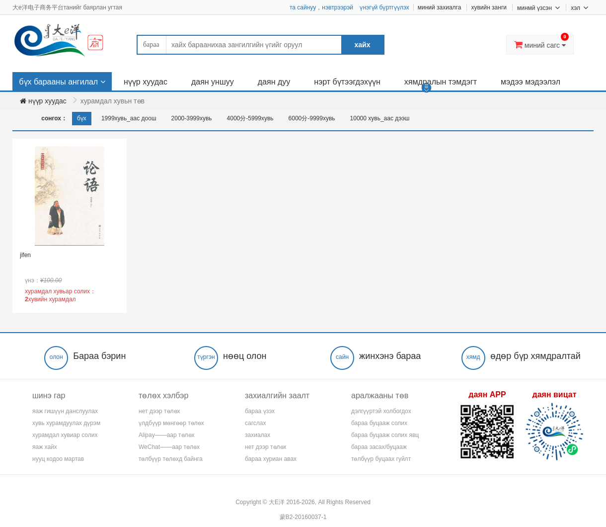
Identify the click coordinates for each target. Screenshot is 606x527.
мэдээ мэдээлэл (530, 82)
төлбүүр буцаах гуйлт (381, 458)
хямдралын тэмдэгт (440, 82)
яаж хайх (44, 446)
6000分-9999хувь (312, 118)
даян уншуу (212, 82)
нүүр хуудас (145, 82)
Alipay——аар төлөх (167, 435)
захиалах (257, 435)
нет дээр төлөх (159, 411)
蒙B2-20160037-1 (303, 517)
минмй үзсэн (538, 7)
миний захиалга (439, 7)
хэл (579, 7)
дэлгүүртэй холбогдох (381, 411)
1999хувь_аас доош (128, 118)
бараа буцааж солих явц (385, 435)
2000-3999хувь (191, 118)
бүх (81, 118)
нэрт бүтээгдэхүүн (347, 82)
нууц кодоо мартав (58, 458)
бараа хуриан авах (271, 458)
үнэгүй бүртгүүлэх (384, 7)
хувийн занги (489, 7)
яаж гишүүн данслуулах (65, 411)
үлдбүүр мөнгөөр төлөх (171, 423)
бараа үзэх (260, 411)
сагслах (255, 423)
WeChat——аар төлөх (169, 446)
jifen (25, 255)
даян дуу (274, 82)
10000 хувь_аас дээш (380, 118)
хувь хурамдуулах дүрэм (66, 423)
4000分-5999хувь (250, 118)
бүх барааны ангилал (58, 82)
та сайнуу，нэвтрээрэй (321, 7)
